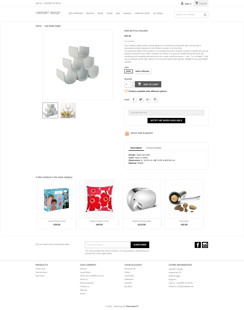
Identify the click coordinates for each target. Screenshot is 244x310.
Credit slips (129, 276)
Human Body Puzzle (57, 221)
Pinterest (155, 99)
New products (41, 272)
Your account (133, 265)
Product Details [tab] (153, 148)
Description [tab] (136, 148)
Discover (90, 13)
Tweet (140, 99)
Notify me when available (166, 120)
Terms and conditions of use (92, 276)
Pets (118, 13)
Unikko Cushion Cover (99, 221)
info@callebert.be (186, 286)
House (110, 13)
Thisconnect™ (132, 306)
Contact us (84, 286)
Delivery (83, 269)
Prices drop (40, 269)
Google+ (147, 99)
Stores (82, 294)
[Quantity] (127, 84)
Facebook (198, 245)
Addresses (128, 279)
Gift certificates (76, 13)
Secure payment (87, 283)
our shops (158, 13)
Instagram (205, 245)
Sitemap (83, 290)
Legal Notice (85, 272)
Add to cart (148, 84)
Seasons (127, 13)
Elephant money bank (141, 221)
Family (100, 13)
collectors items (142, 13)
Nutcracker (184, 221)
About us (83, 279)
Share (133, 99)
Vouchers (128, 283)
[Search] (191, 15)
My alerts (128, 286)
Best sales (40, 276)
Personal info (130, 269)
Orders (127, 272)
